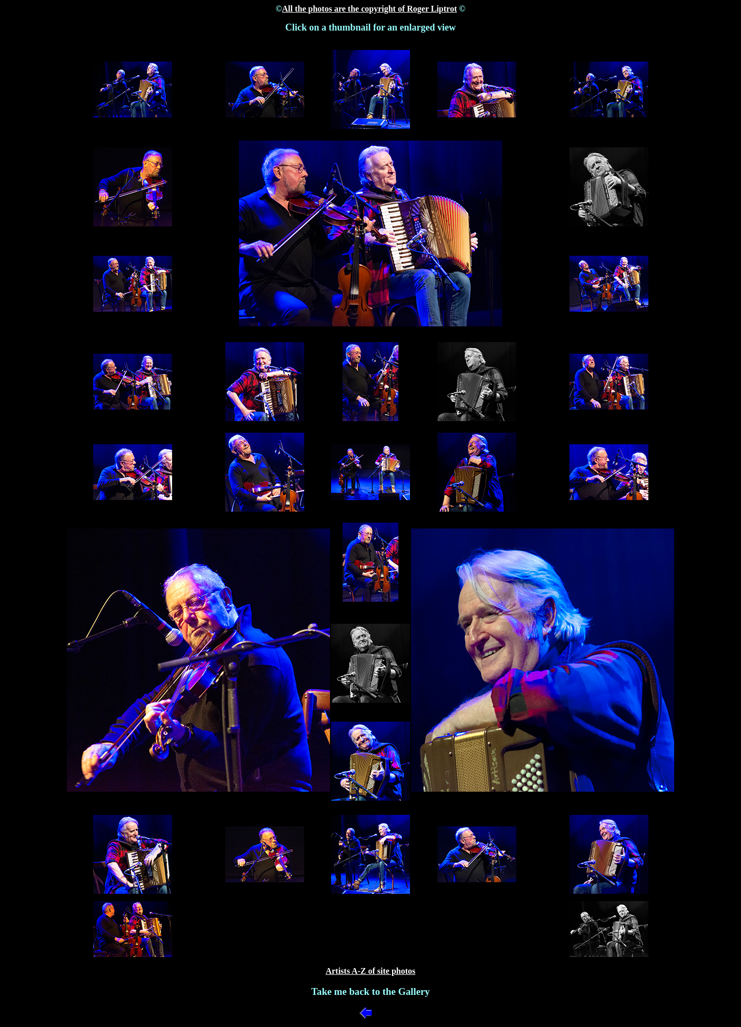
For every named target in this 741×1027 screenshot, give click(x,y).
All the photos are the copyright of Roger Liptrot (369, 8)
